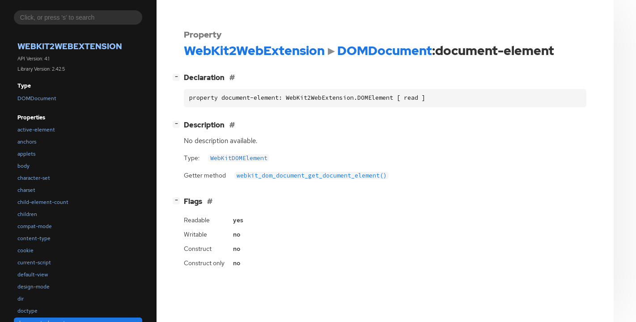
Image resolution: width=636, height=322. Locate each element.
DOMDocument (36, 98)
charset (26, 190)
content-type (34, 238)
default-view (32, 274)
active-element (36, 129)
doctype (27, 310)
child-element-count (42, 202)
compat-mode (34, 226)
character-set (33, 178)
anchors (26, 141)
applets (26, 153)
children (27, 214)
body (23, 165)
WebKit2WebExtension (69, 46)
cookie (25, 250)
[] (178, 76)
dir (20, 298)
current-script (34, 262)
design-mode (33, 286)
